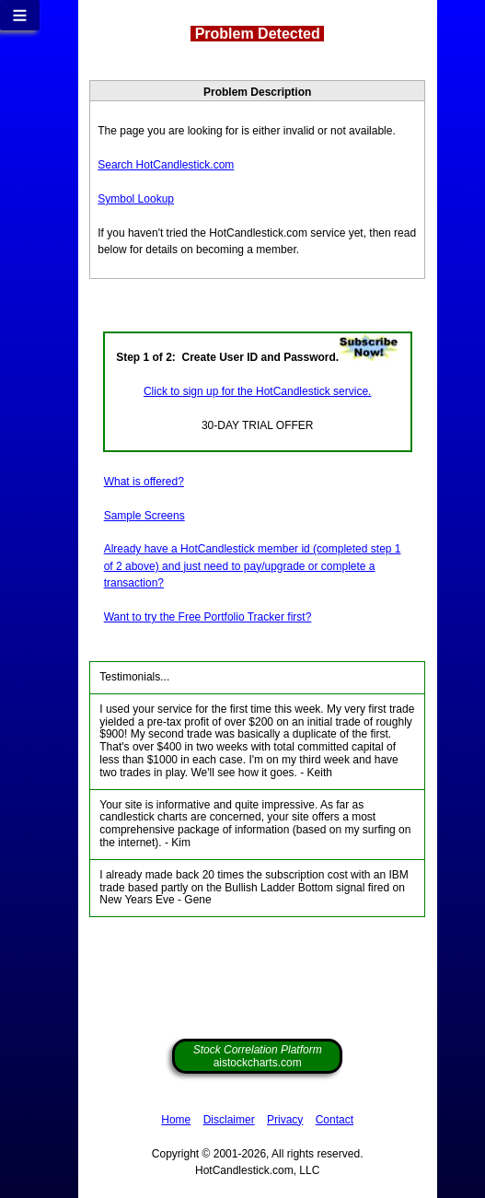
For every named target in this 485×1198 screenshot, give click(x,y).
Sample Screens (144, 515)
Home (176, 1119)
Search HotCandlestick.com (166, 164)
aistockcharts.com (257, 1056)
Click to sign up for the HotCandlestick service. (257, 391)
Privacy (285, 1119)
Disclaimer (229, 1119)
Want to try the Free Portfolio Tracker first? (208, 617)
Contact (334, 1119)
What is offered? (144, 481)
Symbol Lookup (136, 198)
